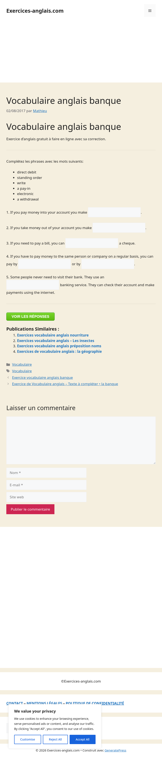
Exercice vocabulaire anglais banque (42, 377)
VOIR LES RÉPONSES (30, 317)
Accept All (82, 739)
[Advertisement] (81, 52)
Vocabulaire (22, 364)
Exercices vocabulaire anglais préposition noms (59, 345)
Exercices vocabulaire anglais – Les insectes (55, 340)
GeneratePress (115, 750)
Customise (27, 739)
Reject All (55, 739)
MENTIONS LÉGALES (44, 703)
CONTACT (14, 703)
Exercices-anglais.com (35, 10)
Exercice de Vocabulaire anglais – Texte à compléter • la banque (65, 383)
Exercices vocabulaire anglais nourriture (53, 335)
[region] (54, 726)
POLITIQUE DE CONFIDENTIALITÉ (95, 703)
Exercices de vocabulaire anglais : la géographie (59, 351)
